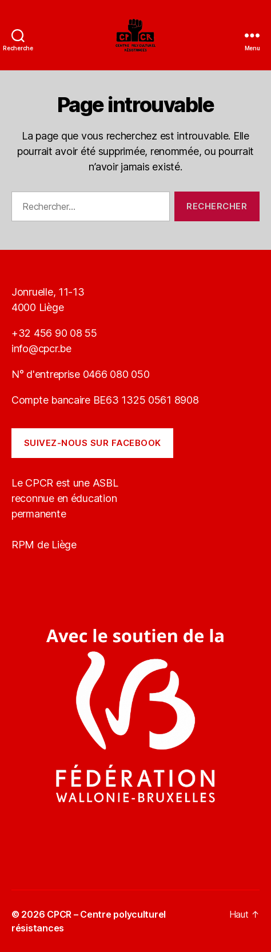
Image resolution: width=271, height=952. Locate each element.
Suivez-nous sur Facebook (92, 442)
